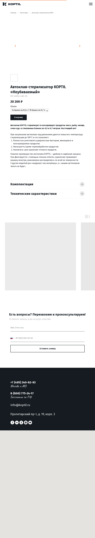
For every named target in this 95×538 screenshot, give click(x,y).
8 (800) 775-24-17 (22, 393)
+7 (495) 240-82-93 (23, 382)
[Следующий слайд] (79, 45)
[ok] (21, 422)
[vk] (17, 422)
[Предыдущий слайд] (15, 45)
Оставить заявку (47, 348)
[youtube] (30, 422)
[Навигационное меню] (91, 4)
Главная (13, 13)
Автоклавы (24, 13)
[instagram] (26, 422)
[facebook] (12, 422)
